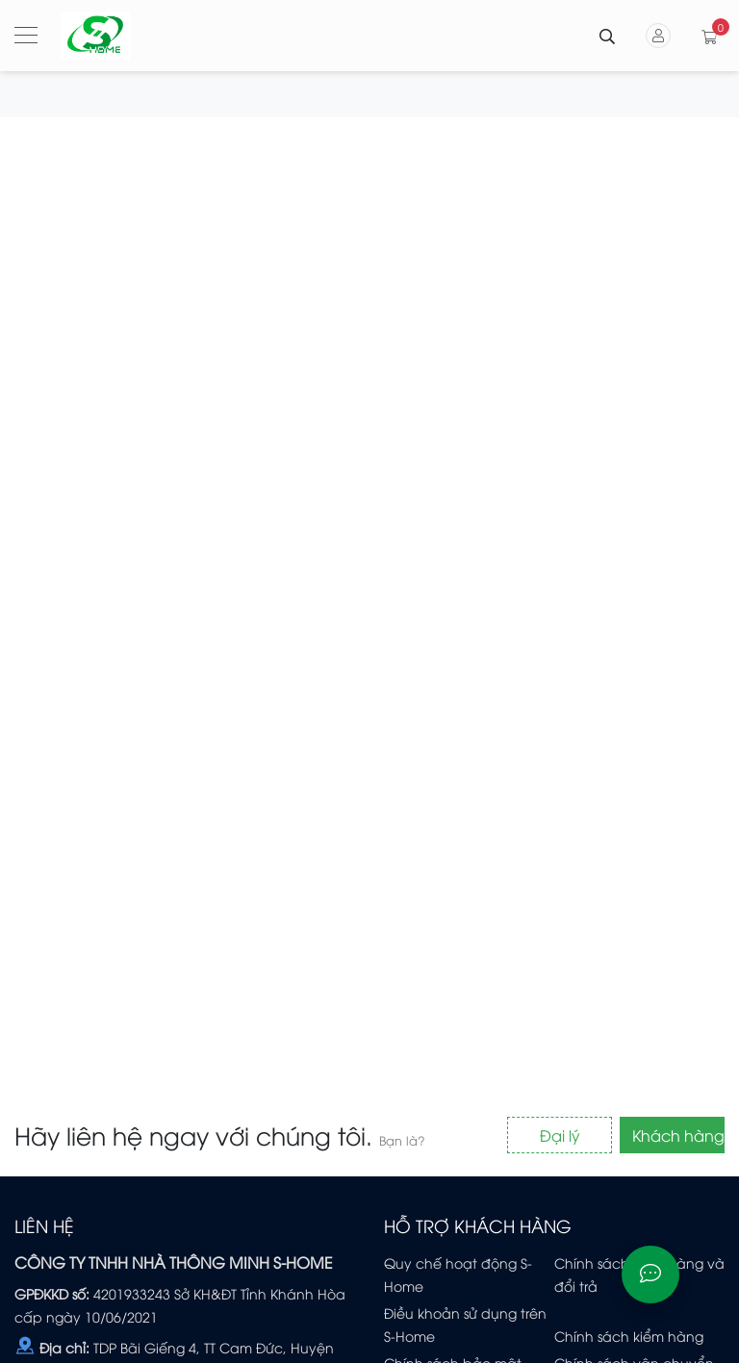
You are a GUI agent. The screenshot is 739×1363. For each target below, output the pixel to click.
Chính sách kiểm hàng (628, 1335)
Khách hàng (678, 1135)
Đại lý (560, 1135)
